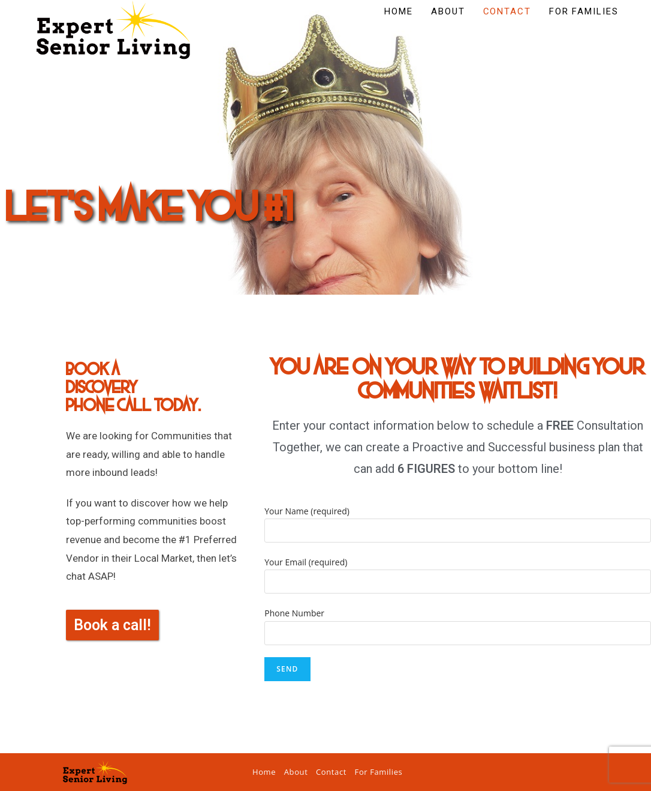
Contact (331, 771)
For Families (379, 771)
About (296, 771)
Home (264, 771)
